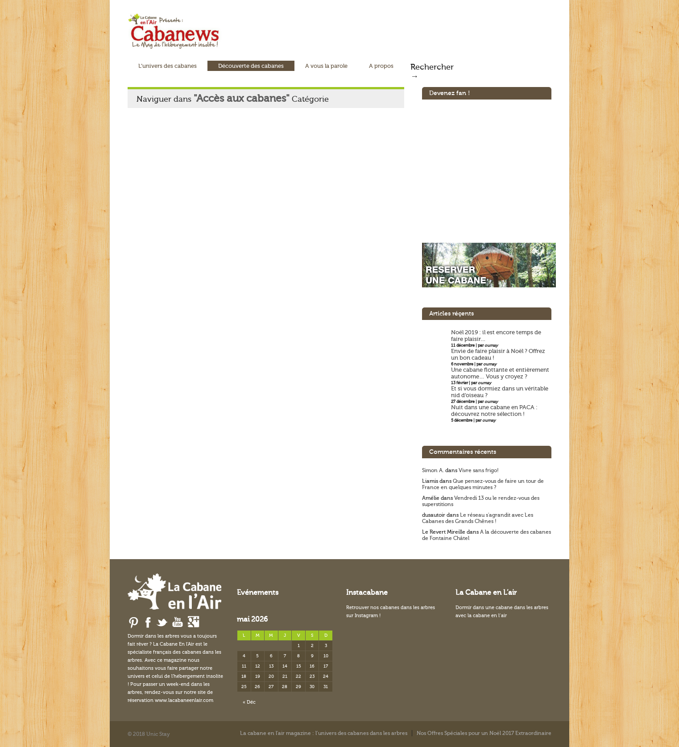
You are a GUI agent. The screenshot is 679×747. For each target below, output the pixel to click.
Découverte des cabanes (251, 65)
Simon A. (433, 470)
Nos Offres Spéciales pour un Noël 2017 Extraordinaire (484, 733)
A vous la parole (326, 65)
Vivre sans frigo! (479, 470)
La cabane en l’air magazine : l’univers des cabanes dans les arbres (323, 733)
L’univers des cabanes (167, 65)
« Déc (249, 702)
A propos (381, 65)
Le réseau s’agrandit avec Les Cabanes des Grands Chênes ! (477, 518)
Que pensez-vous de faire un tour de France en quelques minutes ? (483, 484)
